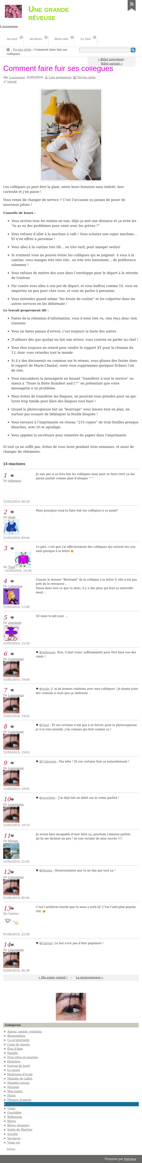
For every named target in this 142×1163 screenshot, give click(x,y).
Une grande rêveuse (48, 12)
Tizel (11, 567)
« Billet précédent (111, 59)
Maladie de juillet (19, 1078)
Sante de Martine (19, 1129)
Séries (10, 1149)
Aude (11, 517)
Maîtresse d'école (20, 1074)
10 (7, 799)
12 (7, 872)
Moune (13, 841)
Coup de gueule (18, 1044)
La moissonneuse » (89, 977)
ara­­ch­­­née (48, 797)
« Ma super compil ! (53, 977)
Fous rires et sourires (22, 1057)
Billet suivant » (112, 63)
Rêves (11, 1121)
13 (7, 908)
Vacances (14, 1138)
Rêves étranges (18, 1125)
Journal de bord (18, 1065)
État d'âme (15, 1048)
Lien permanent (60, 77)
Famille (12, 1053)
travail (12, 81)
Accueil (8, 49)
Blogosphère (16, 1035)
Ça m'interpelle (18, 1040)
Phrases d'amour (19, 1099)
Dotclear (130, 1159)
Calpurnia (15, 586)
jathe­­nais (48, 652)
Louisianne (17, 77)
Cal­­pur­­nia (49, 761)
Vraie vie (13, 1142)
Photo (11, 1095)
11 (7, 835)
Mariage (13, 1087)
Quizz (11, 1108)
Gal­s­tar (47, 943)
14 (7, 944)
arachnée (14, 622)
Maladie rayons (18, 1082)
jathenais (14, 480)
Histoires (13, 1061)
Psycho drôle (22, 49)
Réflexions (14, 1116)
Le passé (13, 1070)
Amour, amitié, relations (24, 1031)
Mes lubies (15, 1091)
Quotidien (14, 1112)
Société (12, 1134)
